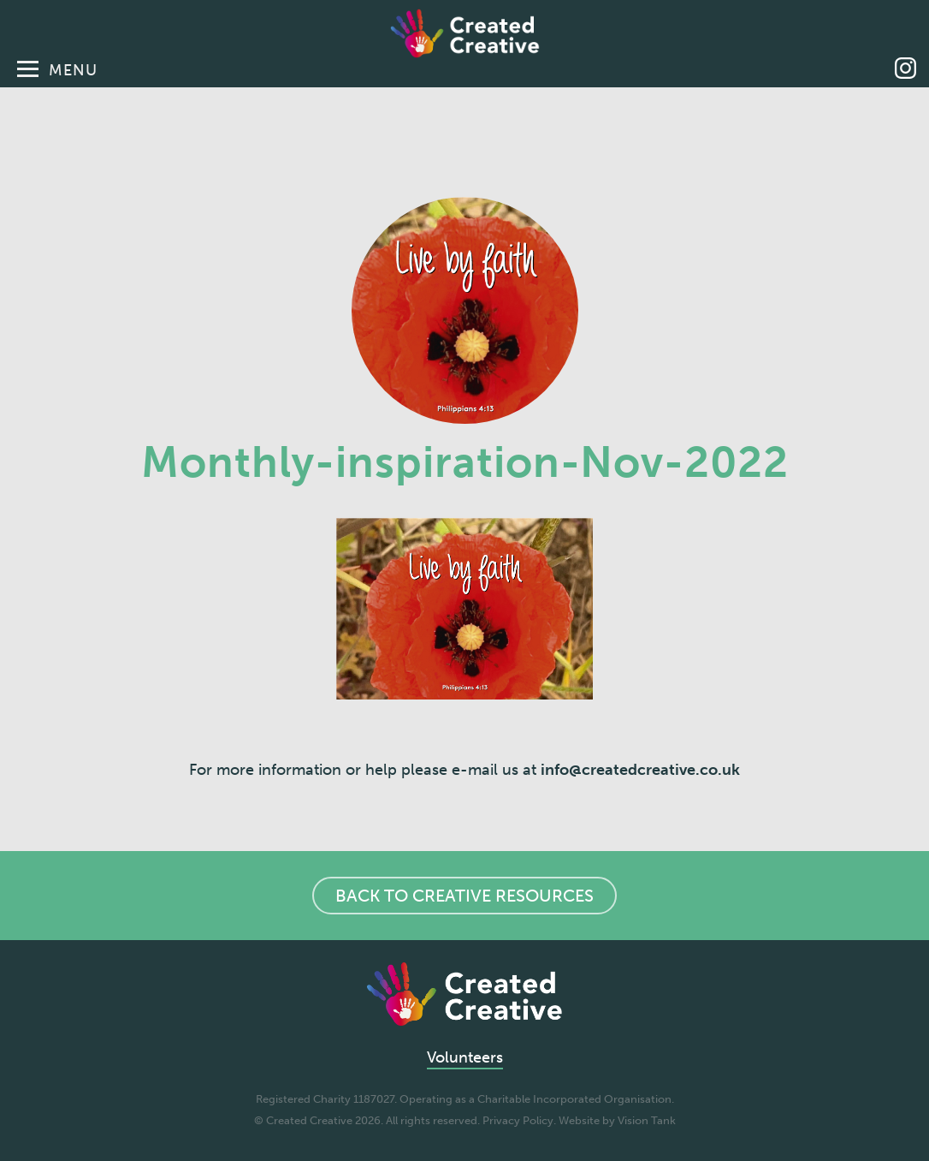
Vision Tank (647, 1120)
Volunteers (465, 1058)
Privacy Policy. (519, 1120)
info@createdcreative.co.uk (640, 769)
